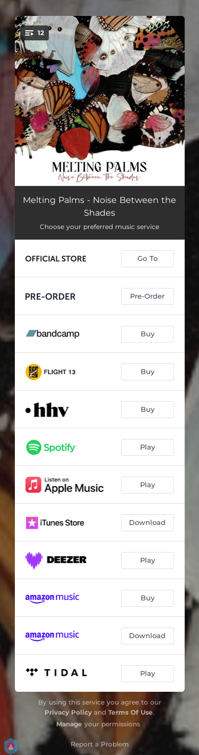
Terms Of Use (130, 712)
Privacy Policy (68, 712)
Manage (69, 724)
